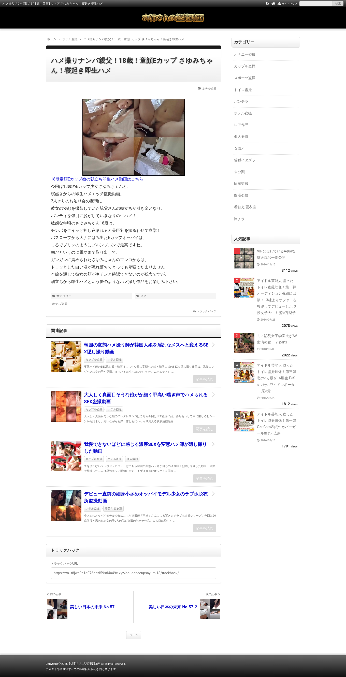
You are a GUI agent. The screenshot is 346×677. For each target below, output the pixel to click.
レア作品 (241, 125)
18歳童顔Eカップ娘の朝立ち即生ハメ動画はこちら (97, 179)
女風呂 (239, 148)
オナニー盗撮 (244, 54)
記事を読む (204, 379)
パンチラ (241, 101)
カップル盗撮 (93, 359)
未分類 (239, 172)
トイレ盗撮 (243, 90)
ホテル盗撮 (209, 88)
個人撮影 (132, 459)
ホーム (133, 635)
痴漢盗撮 (241, 195)
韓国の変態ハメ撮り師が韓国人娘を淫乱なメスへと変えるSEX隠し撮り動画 (146, 348)
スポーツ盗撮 (244, 78)
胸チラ (239, 219)
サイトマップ (289, 3)
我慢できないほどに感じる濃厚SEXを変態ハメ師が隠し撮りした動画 (145, 448)
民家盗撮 (241, 184)
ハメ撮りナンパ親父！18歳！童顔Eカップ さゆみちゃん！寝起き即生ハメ (132, 65)
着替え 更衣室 (113, 508)
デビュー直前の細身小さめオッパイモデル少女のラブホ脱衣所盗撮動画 (146, 497)
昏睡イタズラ (244, 160)
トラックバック (206, 311)
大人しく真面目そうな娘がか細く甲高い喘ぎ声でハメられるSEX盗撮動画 (146, 398)
